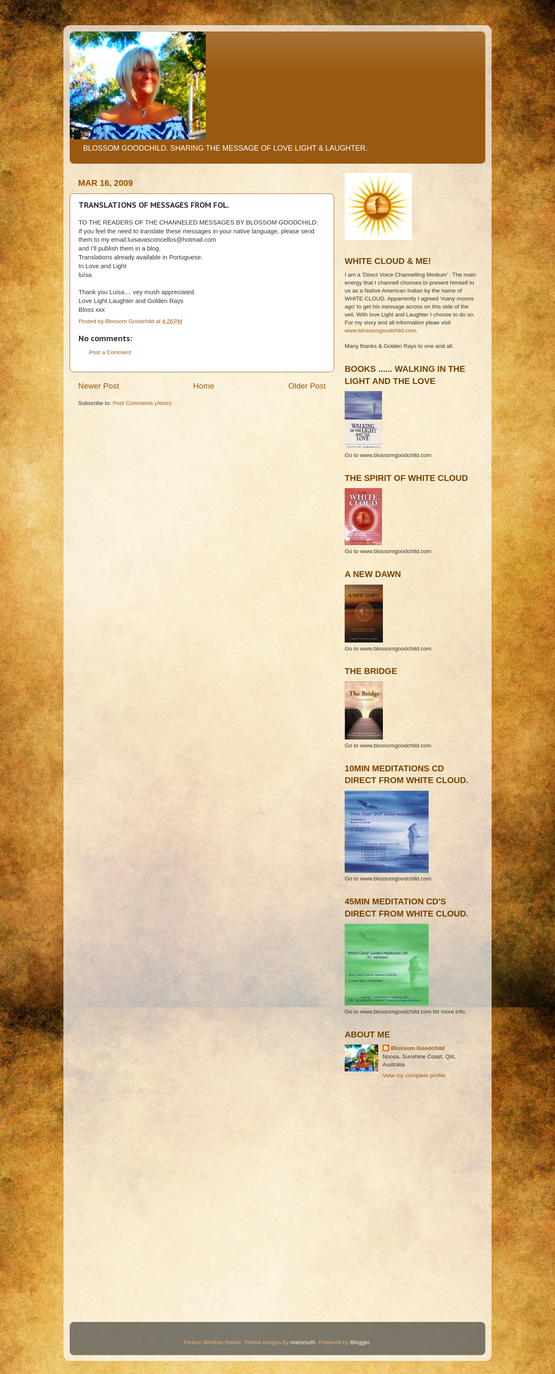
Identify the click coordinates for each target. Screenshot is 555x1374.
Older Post (307, 385)
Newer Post (98, 385)
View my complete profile (413, 1075)
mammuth (303, 1342)
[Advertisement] (382, 1123)
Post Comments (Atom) (142, 403)
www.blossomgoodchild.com (380, 330)
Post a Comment (110, 352)
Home (203, 385)
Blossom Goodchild (418, 1048)
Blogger (359, 1342)
